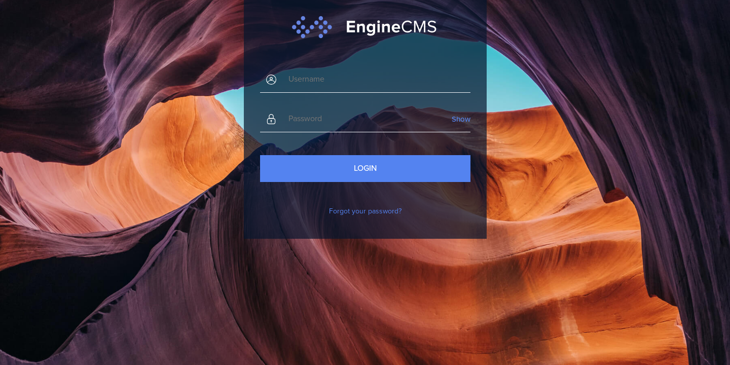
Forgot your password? (365, 211)
